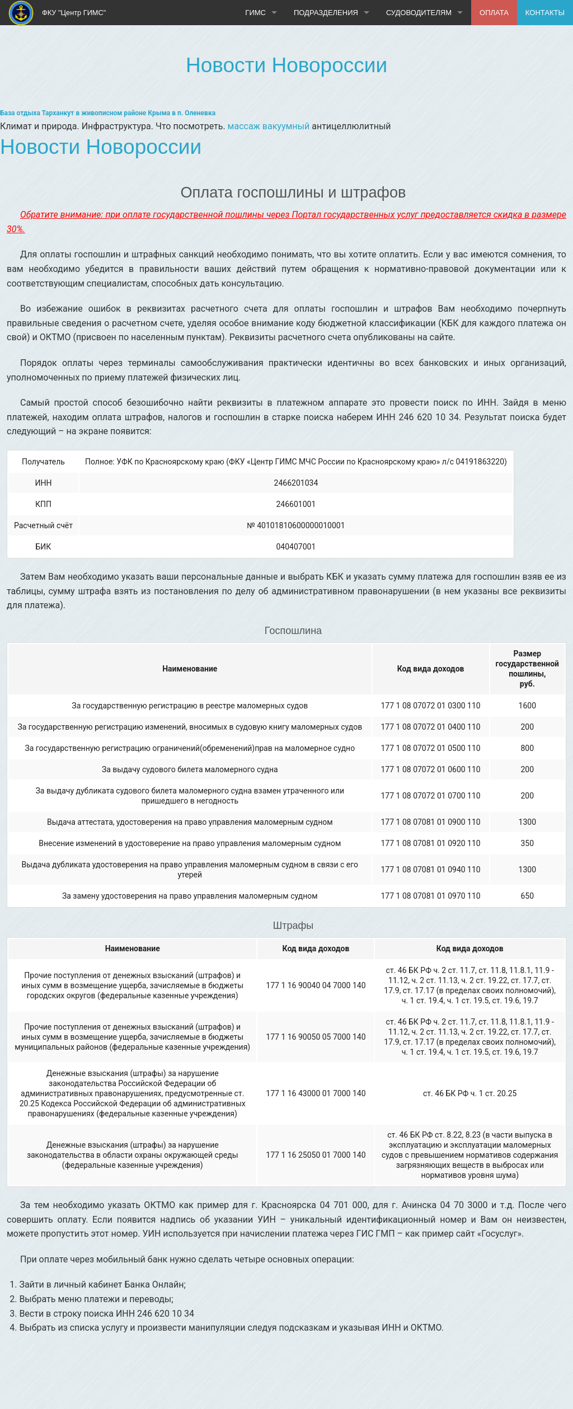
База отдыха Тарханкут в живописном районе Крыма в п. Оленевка (107, 113)
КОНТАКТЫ (545, 12)
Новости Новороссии (286, 65)
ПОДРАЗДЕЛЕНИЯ (326, 12)
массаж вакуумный (269, 126)
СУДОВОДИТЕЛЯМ (419, 12)
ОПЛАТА (494, 12)
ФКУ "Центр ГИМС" (57, 13)
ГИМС (255, 12)
